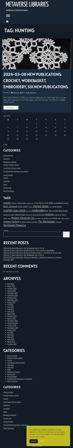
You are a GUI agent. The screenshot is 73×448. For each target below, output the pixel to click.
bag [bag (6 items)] (54, 203)
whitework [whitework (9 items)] (58, 222)
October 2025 (12, 297)
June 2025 (10, 307)
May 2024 (10, 337)
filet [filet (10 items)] (47, 211)
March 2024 (11, 341)
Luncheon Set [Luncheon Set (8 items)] (57, 215)
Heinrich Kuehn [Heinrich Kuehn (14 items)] (20, 214)
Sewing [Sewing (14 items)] (54, 218)
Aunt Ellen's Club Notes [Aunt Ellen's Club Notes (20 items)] (43, 202)
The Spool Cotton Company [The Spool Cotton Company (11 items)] (28, 222)
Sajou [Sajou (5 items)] (50, 218)
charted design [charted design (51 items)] (41, 206)
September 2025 (12, 300)
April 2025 (10, 311)
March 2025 (11, 314)
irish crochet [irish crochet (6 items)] (29, 215)
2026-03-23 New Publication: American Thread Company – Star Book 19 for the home (32, 253)
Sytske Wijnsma (30, 92)
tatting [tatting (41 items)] (15, 221)
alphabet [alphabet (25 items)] (7, 202)
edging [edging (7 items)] (30, 211)
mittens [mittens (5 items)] (9, 218)
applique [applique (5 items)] (28, 203)
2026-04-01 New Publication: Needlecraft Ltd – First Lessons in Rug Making (29, 250)
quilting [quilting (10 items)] (46, 218)
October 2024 (12, 325)
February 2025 (12, 316)
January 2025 (11, 318)
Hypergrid (6, 181)
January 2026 (11, 291)
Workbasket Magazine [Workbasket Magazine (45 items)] (14, 225)
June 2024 (10, 334)
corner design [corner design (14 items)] (57, 206)
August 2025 (11, 302)
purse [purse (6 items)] (42, 218)
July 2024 (10, 332)
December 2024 (12, 321)
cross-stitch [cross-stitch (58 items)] (18, 210)
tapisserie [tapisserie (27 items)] (7, 221)
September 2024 (12, 328)
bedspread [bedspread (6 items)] (66, 203)
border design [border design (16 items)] (22, 206)
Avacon (5, 178)
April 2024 (10, 339)
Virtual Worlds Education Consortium (15, 171)
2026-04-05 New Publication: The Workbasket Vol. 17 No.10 (23, 248)
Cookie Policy (39, 439)
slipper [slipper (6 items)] (59, 218)
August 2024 (11, 330)
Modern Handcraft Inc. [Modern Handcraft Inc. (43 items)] (23, 218)
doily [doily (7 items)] (27, 211)
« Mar (5, 144)
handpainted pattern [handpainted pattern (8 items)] (8, 215)
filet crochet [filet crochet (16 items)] (53, 210)
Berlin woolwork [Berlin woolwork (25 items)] (10, 206)
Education (6, 159)
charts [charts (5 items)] (50, 206)
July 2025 (10, 304)
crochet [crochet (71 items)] (7, 210)
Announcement (8, 155)
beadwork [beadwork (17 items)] (59, 202)
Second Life (7, 188)
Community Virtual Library (12, 168)
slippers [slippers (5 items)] (62, 218)
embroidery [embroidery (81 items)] (39, 210)
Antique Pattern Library (11, 165)
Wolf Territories (8, 191)
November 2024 (12, 323)
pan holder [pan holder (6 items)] (38, 218)
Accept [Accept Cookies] (33, 444)
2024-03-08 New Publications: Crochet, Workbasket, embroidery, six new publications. (36, 80)
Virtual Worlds (8, 175)
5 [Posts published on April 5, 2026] (64, 123)
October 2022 (11, 344)
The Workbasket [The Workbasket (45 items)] (46, 221)
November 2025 (12, 295)
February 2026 (12, 288)
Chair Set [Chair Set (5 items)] (30, 206)
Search (6, 230)
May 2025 (10, 309)
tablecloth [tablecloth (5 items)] (67, 218)
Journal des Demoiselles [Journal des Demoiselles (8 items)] (38, 215)
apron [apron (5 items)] (32, 203)
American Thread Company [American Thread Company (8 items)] (18, 203)
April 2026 (10, 284)
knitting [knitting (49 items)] (50, 214)
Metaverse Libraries (27, 5)
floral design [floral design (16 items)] (63, 210)
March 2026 (11, 286)
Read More (11, 107)
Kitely (5, 184)
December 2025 (12, 293)
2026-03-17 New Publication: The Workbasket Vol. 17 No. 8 (23, 255)
